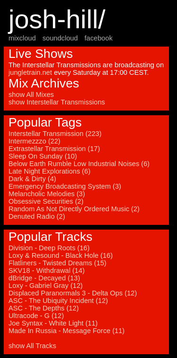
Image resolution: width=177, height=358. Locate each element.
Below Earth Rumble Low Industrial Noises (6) (79, 163)
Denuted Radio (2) (36, 216)
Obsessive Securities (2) (46, 201)
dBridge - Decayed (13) (44, 278)
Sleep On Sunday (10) (42, 156)
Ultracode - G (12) (36, 315)
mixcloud (22, 38)
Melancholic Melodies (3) (46, 194)
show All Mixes (31, 94)
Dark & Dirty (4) (32, 179)
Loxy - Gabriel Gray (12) (45, 285)
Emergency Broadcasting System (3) (64, 186)
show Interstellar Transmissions (56, 102)
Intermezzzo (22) (34, 141)
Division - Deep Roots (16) (49, 248)
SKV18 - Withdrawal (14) (46, 270)
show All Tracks (32, 346)
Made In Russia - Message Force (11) (66, 330)
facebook (98, 38)
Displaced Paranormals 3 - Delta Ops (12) (72, 293)
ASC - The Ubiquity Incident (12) (58, 300)
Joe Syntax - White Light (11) (53, 323)
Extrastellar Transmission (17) (54, 148)
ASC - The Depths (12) (43, 308)
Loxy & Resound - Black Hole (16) (60, 255)
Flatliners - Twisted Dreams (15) (57, 263)
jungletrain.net (30, 72)
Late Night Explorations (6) (49, 171)
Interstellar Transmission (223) (54, 133)
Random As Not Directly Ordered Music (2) (74, 209)
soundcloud (60, 38)
